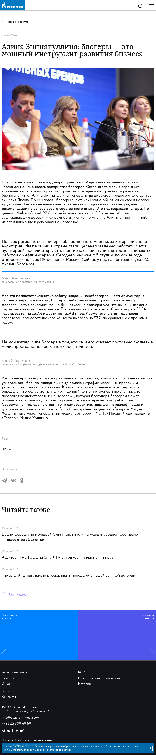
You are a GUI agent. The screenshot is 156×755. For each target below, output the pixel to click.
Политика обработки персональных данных (27, 740)
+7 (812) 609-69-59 (16, 723)
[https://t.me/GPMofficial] (3, 730)
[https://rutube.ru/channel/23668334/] (22, 730)
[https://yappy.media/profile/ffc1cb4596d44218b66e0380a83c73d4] (16, 730)
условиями (56, 746)
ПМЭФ (6, 449)
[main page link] (12, 5)
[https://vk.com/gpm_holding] (8, 731)
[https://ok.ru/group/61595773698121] (13, 730)
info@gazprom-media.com (21, 717)
